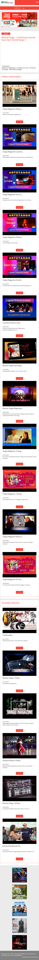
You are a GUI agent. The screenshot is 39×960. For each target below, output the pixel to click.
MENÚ (19, 8)
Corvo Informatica (33, 957)
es (37, 2)
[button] (19, 94)
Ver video (19, 122)
